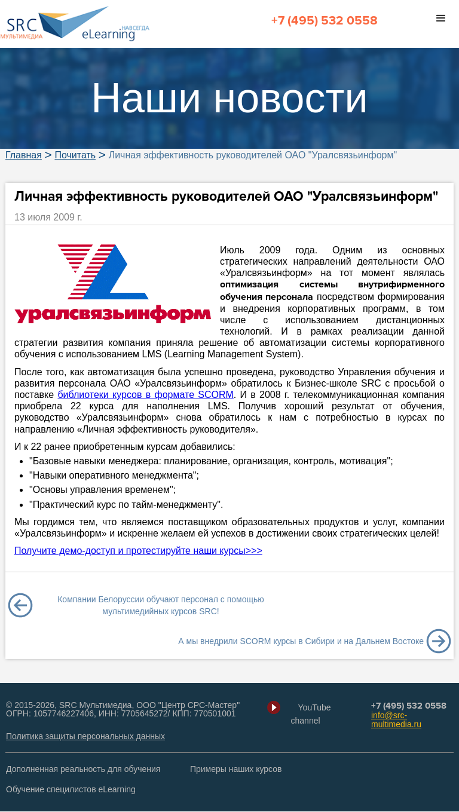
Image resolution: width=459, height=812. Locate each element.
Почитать (75, 156)
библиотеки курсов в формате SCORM (145, 395)
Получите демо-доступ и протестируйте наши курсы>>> (138, 551)
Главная (23, 156)
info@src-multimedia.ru (396, 720)
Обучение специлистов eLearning (71, 790)
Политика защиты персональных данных (85, 736)
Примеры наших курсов (236, 769)
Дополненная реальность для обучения (83, 769)
